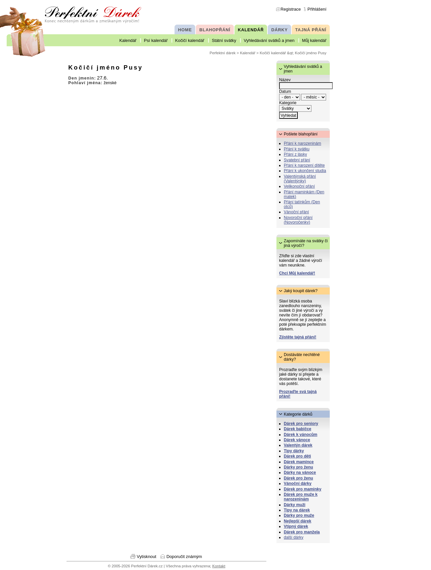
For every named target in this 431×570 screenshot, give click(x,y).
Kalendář (127, 40)
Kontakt (218, 566)
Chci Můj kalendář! (297, 273)
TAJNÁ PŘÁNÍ (310, 29)
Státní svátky (224, 40)
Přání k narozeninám (302, 143)
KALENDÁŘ (251, 29)
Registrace (290, 9)
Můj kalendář (314, 40)
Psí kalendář (156, 40)
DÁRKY (279, 29)
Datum (285, 91)
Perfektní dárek (222, 53)
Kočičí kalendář (190, 40)
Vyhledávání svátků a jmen (269, 40)
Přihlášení (316, 9)
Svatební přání (297, 160)
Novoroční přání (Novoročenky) (298, 220)
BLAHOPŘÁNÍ (215, 29)
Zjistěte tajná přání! (297, 337)
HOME (185, 29)
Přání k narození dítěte (304, 165)
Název (284, 80)
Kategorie (287, 102)
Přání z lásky (295, 154)
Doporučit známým (184, 556)
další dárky (293, 537)
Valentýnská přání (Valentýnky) (300, 178)
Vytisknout (147, 556)
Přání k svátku (296, 149)
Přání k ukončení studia (305, 170)
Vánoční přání (296, 212)
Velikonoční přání (299, 186)
